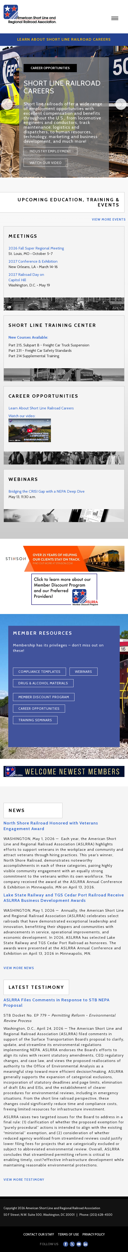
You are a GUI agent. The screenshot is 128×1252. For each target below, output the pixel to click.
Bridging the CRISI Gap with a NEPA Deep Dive (46, 491)
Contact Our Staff (38, 1234)
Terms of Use (68, 1234)
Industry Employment (50, 151)
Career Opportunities (39, 708)
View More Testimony (24, 1179)
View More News (19, 968)
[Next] (121, 138)
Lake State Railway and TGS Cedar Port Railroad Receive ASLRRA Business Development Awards (64, 897)
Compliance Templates (39, 672)
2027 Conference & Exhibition (33, 261)
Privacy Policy (94, 1234)
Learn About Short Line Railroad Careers (41, 408)
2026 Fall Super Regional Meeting (36, 248)
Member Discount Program (43, 697)
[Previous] (7, 138)
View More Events (109, 219)
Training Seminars (35, 720)
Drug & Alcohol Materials (43, 683)
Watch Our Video (46, 163)
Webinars (83, 672)
